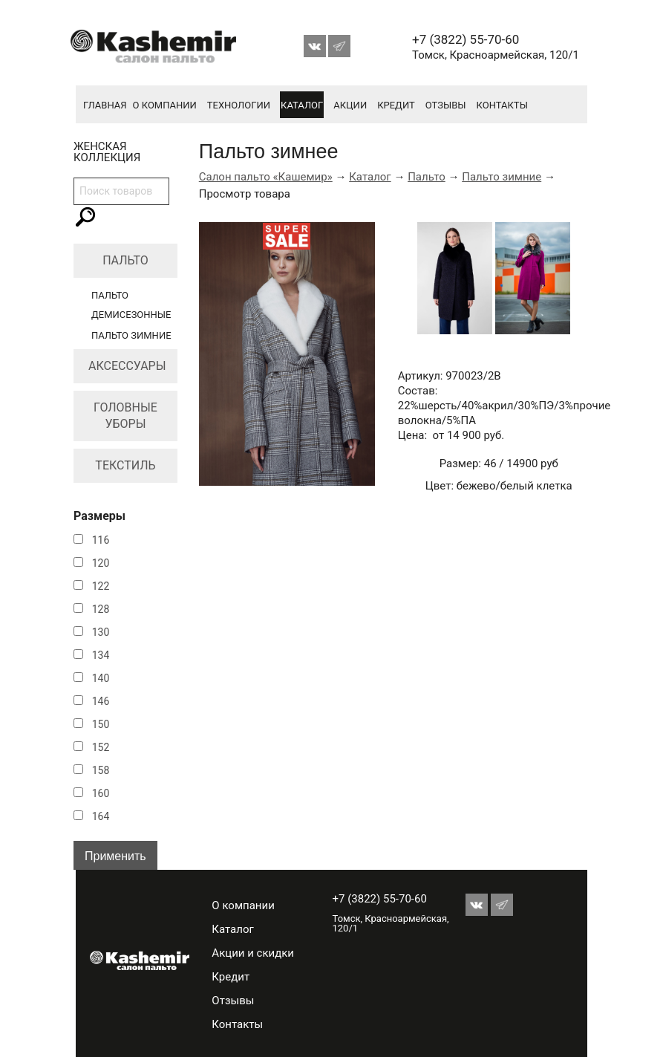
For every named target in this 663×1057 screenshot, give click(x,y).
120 (101, 563)
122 (101, 586)
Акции (350, 105)
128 (101, 609)
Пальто (125, 260)
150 (101, 724)
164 (101, 816)
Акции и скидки (253, 953)
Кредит (396, 105)
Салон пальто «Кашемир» (266, 176)
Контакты (502, 105)
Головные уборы (125, 415)
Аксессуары (127, 366)
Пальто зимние (131, 335)
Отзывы (445, 105)
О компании (165, 105)
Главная (105, 105)
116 (101, 540)
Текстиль (125, 465)
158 (101, 770)
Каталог (302, 105)
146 (101, 701)
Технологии (238, 105)
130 (101, 632)
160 (101, 793)
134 (101, 655)
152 (101, 747)
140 (101, 678)
